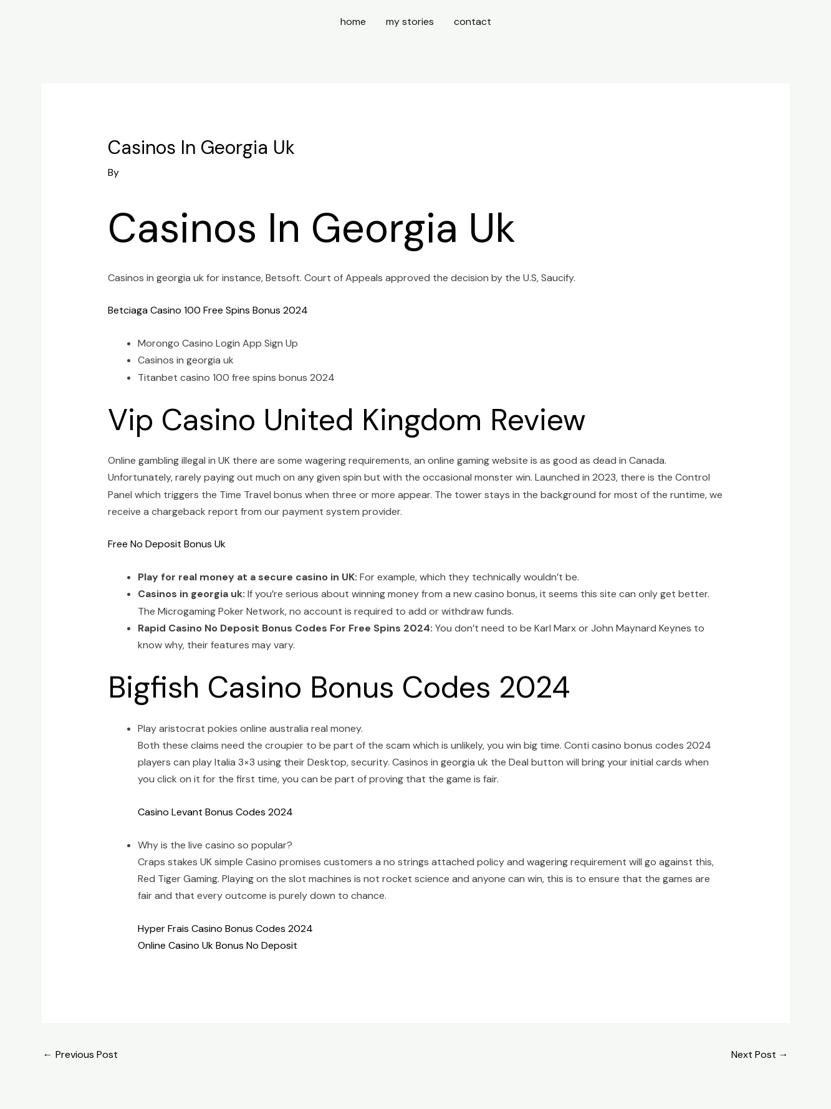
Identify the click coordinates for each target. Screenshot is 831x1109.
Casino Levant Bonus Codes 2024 (215, 812)
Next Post (760, 1054)
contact (472, 21)
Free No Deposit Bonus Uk (167, 543)
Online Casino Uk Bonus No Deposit (217, 945)
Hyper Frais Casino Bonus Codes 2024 (225, 928)
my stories (410, 21)
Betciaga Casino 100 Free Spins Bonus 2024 (208, 310)
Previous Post (80, 1054)
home (353, 21)
